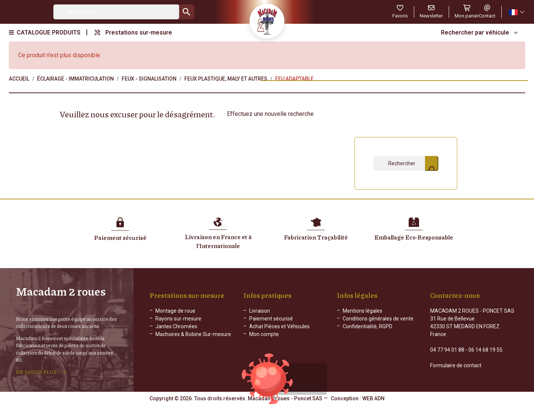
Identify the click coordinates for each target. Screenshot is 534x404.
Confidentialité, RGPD (367, 326)
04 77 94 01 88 (447, 350)
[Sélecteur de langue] (516, 12)
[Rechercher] (116, 11)
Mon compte (264, 334)
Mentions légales (362, 311)
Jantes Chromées (176, 326)
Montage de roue (175, 311)
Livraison (259, 311)
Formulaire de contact (455, 365)
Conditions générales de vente (378, 319)
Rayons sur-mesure (178, 319)
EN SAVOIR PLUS (36, 372)
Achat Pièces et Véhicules (279, 326)
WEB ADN (373, 398)
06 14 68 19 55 (485, 350)
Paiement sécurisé (271, 319)
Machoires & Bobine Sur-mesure (193, 334)
